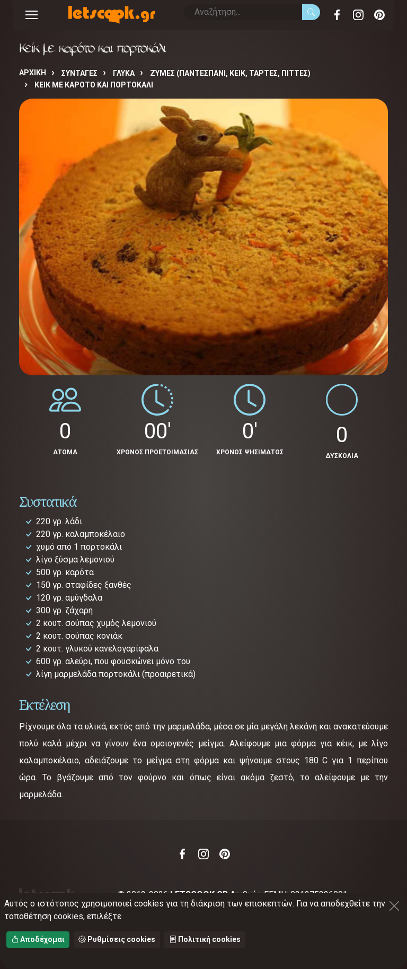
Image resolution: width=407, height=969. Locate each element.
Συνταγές (79, 73)
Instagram (358, 14)
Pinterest (379, 14)
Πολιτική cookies (205, 939)
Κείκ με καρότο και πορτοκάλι (93, 85)
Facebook (337, 14)
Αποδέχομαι (38, 939)
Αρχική (32, 72)
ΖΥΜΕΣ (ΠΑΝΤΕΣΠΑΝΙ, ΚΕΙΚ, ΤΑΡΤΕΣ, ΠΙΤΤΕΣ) (230, 73)
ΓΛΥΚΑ (124, 73)
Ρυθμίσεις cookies (116, 939)
